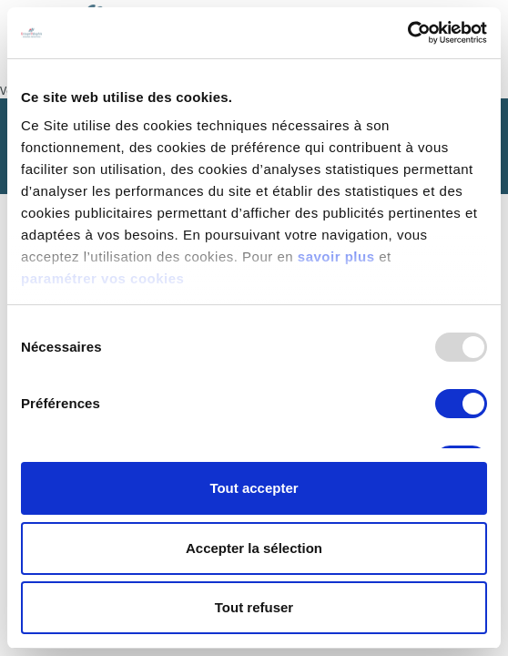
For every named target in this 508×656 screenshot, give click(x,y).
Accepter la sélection (254, 548)
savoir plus (336, 256)
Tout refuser (254, 607)
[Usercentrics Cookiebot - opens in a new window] (407, 33)
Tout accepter (253, 488)
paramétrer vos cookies (102, 278)
